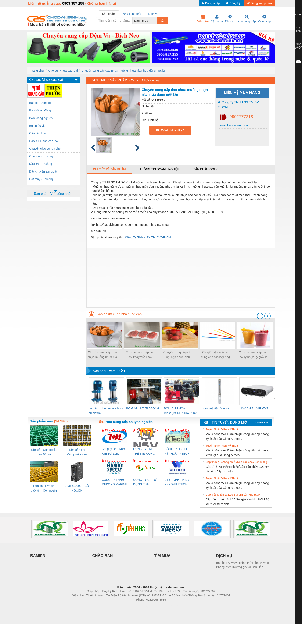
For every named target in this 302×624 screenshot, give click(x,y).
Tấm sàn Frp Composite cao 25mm (77, 452)
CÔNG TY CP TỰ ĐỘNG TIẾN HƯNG (145, 482)
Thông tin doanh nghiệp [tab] (159, 169)
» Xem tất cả (261, 422)
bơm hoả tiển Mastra (215, 408)
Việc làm (203, 19)
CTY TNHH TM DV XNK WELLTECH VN (177, 482)
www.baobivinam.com (234, 125)
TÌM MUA (162, 556)
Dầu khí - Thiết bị (40, 164)
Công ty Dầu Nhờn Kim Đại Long (114, 451)
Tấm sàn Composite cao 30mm (44, 452)
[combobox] (156, 21)
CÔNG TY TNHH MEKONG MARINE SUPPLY (114, 482)
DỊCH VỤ (224, 556)
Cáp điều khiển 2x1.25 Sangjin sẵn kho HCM (233, 494)
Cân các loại (37, 133)
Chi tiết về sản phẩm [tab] (109, 169)
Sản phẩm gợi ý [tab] (205, 169)
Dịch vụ (230, 19)
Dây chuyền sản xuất (43, 171)
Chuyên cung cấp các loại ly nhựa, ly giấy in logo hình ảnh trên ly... (253, 355)
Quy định (298, 29)
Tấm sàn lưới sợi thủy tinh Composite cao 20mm (44, 488)
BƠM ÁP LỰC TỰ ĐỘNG (142, 408)
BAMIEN (37, 556)
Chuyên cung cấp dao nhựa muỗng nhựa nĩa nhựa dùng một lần (124, 70)
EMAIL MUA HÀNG (170, 130)
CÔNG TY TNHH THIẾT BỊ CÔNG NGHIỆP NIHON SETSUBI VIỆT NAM (144, 451)
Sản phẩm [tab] (109, 13)
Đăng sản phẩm (259, 3)
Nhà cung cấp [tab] (132, 13)
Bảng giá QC (298, 46)
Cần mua (217, 19)
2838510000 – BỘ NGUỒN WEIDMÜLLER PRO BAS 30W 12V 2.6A (77, 488)
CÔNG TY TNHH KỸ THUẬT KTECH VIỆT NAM (177, 451)
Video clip (264, 19)
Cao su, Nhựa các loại (63, 70)
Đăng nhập (211, 3)
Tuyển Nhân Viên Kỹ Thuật (222, 429)
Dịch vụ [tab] (153, 13)
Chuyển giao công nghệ (45, 148)
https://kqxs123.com (171, 606)
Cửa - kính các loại (41, 156)
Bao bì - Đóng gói (40, 102)
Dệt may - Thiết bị (41, 179)
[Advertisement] (181, 277)
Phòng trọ (124, 606)
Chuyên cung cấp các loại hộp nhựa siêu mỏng (177, 355)
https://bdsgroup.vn (145, 606)
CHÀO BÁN (102, 556)
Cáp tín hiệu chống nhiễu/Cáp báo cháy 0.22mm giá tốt (238, 462)
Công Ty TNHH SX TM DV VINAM (238, 104)
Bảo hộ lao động (40, 110)
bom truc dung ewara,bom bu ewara (106, 411)
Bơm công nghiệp (41, 118)
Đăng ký (233, 3)
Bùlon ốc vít (37, 125)
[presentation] (260, 316)
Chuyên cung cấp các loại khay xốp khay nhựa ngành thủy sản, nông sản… (139, 355)
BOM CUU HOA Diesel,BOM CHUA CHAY (181, 411)
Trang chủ (37, 70)
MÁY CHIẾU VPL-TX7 (253, 408)
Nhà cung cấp (246, 19)
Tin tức (298, 14)
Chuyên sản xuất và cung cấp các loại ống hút (215, 355)
